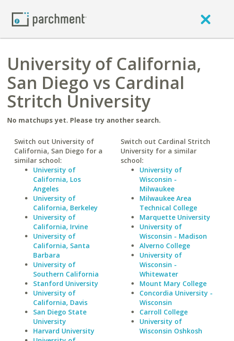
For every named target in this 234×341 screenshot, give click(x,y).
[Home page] (49, 18)
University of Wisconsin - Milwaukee (160, 179)
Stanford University (65, 283)
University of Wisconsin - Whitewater (160, 264)
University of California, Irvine (60, 222)
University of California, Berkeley (65, 203)
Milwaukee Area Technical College (168, 203)
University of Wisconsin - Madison (173, 231)
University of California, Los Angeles (57, 179)
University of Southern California (66, 269)
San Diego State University (60, 316)
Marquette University (174, 217)
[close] (205, 19)
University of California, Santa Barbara (61, 246)
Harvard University (64, 330)
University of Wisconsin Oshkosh (170, 326)
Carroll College (163, 311)
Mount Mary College (173, 283)
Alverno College (164, 245)
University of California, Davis (60, 297)
